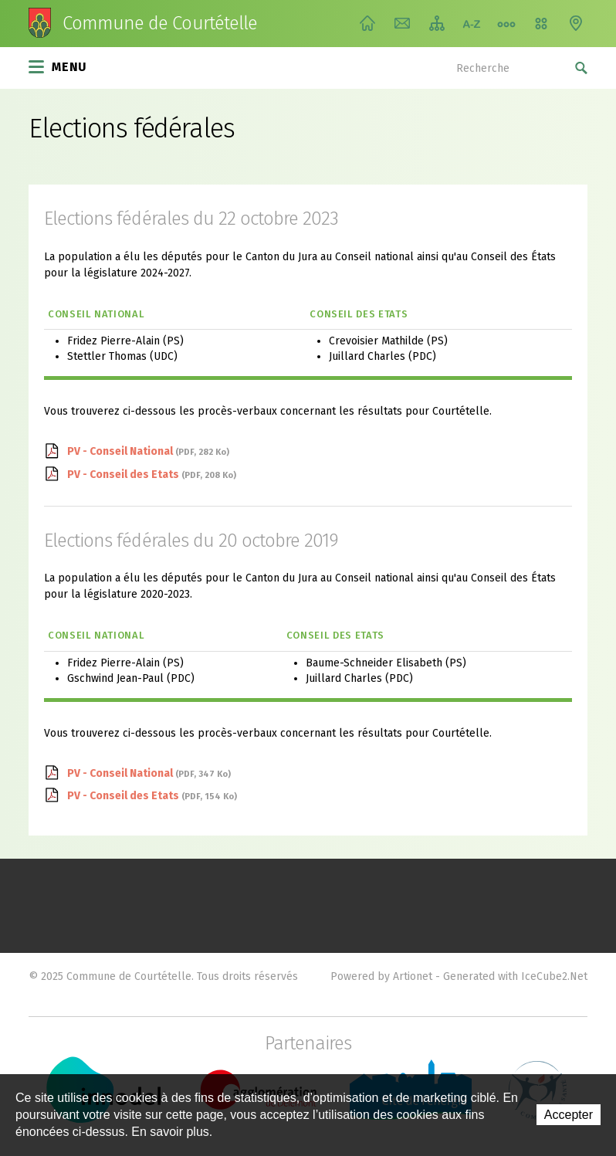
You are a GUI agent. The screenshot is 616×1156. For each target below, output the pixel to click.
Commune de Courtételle (160, 23)
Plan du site (436, 23)
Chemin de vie (506, 23)
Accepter (568, 1114)
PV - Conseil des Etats (151, 474)
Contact (402, 23)
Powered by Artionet (381, 976)
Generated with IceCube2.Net (515, 976)
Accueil (367, 23)
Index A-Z (471, 23)
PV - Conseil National (148, 451)
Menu (58, 65)
